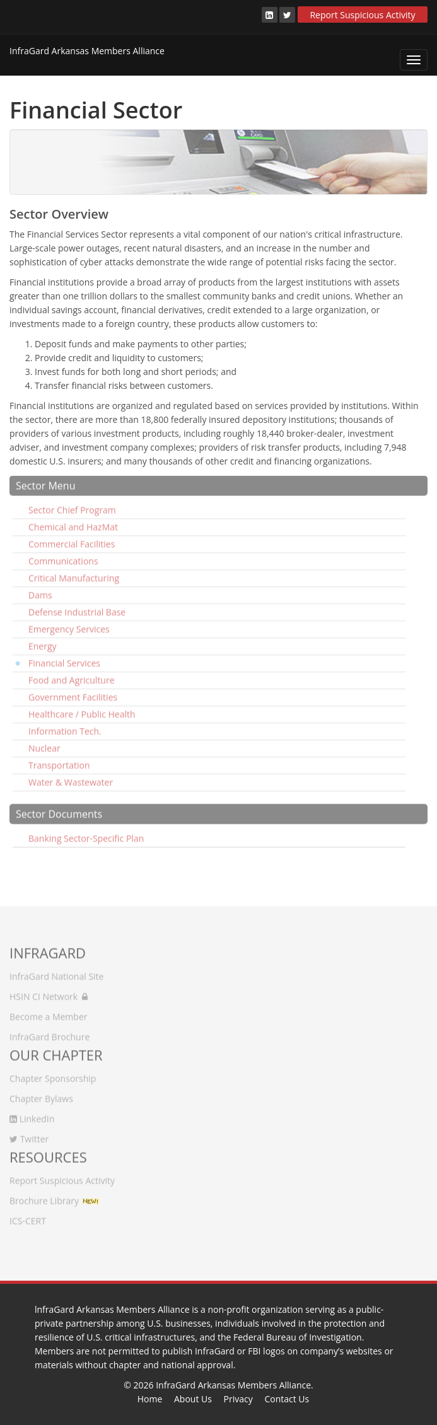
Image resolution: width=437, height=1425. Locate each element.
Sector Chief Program (72, 505)
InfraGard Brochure (49, 1031)
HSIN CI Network (48, 991)
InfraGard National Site (56, 971)
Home (150, 1399)
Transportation (59, 760)
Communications (63, 556)
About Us (193, 1399)
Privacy (238, 1399)
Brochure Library (44, 1195)
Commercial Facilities (71, 539)
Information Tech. (65, 726)
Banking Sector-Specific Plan (86, 833)
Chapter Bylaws (41, 1093)
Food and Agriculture (71, 675)
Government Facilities (72, 692)
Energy (42, 641)
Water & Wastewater (70, 777)
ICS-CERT (27, 1215)
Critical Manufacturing (73, 573)
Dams (40, 590)
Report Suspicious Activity (362, 15)
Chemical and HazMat (73, 522)
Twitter (29, 1133)
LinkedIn (31, 1113)
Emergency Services (69, 624)
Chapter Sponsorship (52, 1073)
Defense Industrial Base (76, 607)
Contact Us (286, 1399)
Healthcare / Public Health (82, 709)
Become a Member (48, 1011)
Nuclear (44, 743)
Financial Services (64, 658)
